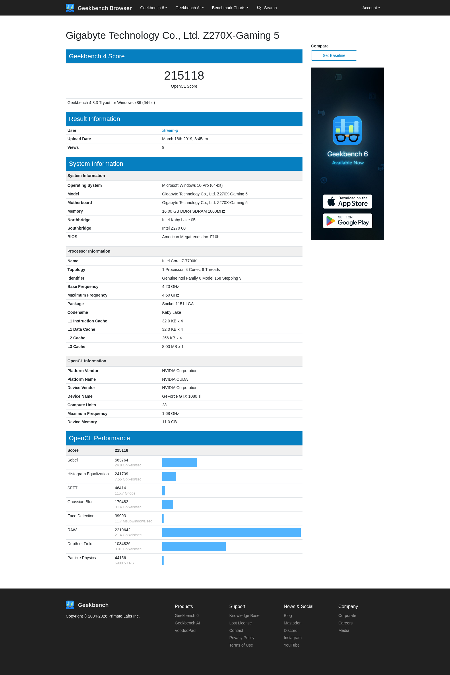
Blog (288, 615)
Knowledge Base (244, 615)
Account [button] (369, 7)
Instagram (293, 637)
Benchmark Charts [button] (228, 7)
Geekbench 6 (187, 615)
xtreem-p (170, 130)
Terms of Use (241, 645)
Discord (290, 630)
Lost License (240, 623)
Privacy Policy (241, 637)
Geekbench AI (187, 623)
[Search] (287, 8)
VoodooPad (185, 630)
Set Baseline (334, 55)
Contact (236, 630)
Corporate (347, 615)
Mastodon (292, 623)
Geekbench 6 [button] (152, 7)
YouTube (292, 645)
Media (343, 630)
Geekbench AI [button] (188, 7)
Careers (345, 623)
